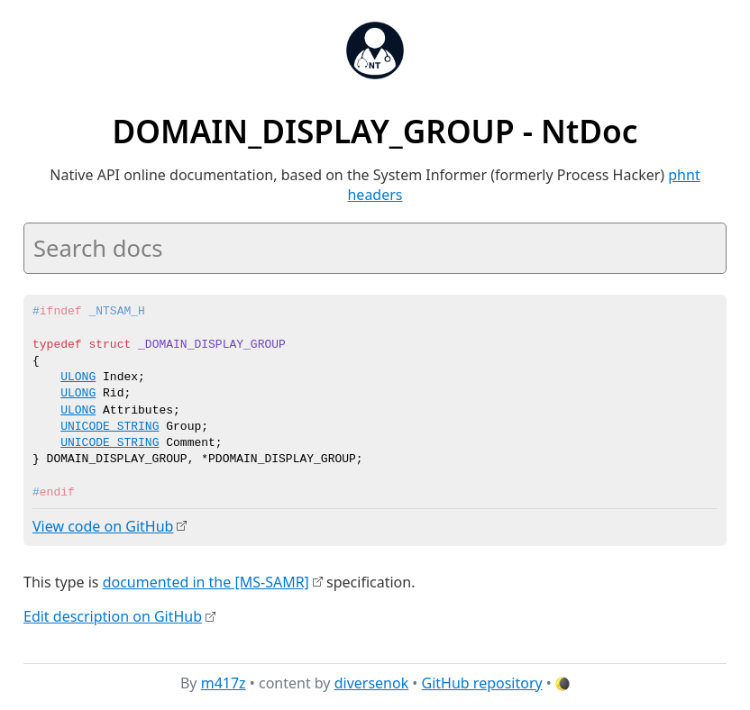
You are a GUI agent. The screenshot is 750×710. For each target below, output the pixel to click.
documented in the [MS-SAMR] (206, 581)
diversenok (371, 682)
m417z (223, 682)
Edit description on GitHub (112, 615)
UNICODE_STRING (109, 427)
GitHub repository (482, 682)
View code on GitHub (102, 526)
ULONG (78, 377)
